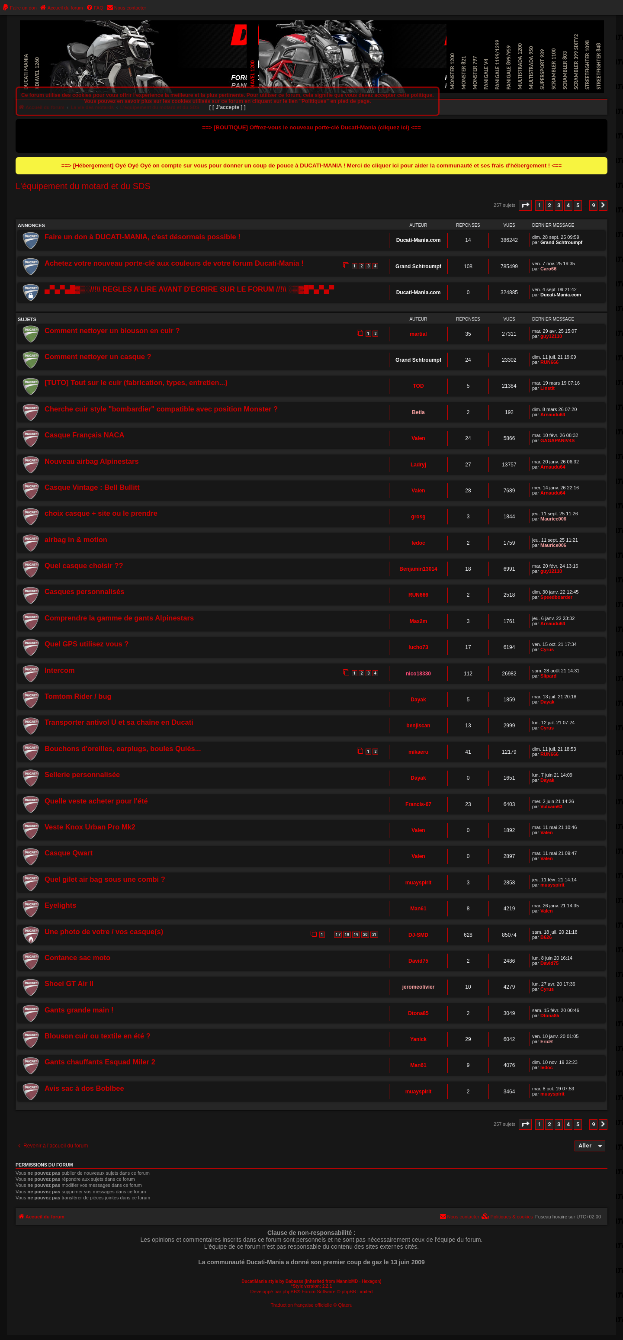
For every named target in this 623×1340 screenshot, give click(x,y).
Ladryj (418, 465)
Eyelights (60, 905)
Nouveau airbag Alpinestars (92, 461)
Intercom (60, 670)
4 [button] (568, 205)
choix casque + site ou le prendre (101, 513)
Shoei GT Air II (69, 983)
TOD (418, 386)
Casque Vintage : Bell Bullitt (92, 487)
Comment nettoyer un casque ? (98, 356)
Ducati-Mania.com (418, 240)
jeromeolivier (418, 987)
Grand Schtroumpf (561, 242)
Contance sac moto (77, 957)
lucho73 (418, 647)
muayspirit (418, 883)
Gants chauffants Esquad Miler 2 (100, 1062)
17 (338, 934)
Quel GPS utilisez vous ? (86, 644)
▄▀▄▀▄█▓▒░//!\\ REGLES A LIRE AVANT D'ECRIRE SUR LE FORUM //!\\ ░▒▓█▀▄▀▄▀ (189, 289)
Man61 (418, 909)
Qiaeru (345, 1305)
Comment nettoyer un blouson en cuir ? (112, 330)
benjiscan (418, 726)
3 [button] (558, 205)
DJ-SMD (418, 935)
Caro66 (548, 268)
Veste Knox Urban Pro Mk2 (90, 827)
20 (365, 934)
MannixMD (347, 1281)
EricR (546, 1041)
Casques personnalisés (84, 591)
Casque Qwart (69, 853)
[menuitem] (19, 8)
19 (356, 934)
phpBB (290, 1291)
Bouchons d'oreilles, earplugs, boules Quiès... (123, 748)
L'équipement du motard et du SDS (83, 186)
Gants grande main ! (79, 1010)
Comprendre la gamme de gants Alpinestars (119, 618)
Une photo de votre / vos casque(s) (104, 931)
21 (374, 934)
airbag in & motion (76, 539)
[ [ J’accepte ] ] (227, 107)
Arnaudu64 (552, 414)
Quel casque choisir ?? (84, 565)
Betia (418, 412)
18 (347, 934)
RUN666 (549, 362)
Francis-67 (418, 804)
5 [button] (577, 205)
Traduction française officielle (301, 1305)
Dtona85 (418, 1013)
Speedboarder (556, 597)
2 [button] (549, 205)
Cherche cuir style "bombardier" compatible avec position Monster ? (161, 409)
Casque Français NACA (84, 435)
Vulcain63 (551, 806)
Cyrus (547, 649)
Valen (418, 438)
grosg (418, 517)
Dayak (418, 700)
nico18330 (418, 674)
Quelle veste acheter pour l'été (96, 801)
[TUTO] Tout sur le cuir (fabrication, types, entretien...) (136, 382)
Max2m (418, 621)
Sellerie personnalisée (82, 774)
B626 (546, 937)
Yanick (418, 1039)
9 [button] (593, 205)
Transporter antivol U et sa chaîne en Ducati (119, 722)
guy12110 (551, 336)
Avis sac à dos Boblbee (84, 1088)
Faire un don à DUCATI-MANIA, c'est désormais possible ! (143, 237)
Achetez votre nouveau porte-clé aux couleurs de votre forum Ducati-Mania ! (174, 263)
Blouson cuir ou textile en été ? (98, 1036)
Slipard (548, 675)
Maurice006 (553, 518)
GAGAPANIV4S (557, 440)
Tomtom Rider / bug (78, 696)
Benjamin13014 (418, 569)
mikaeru (418, 752)
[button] (525, 205)
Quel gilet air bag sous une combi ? (105, 879)
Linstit (547, 388)
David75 (418, 961)
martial (418, 334)
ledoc (418, 543)
